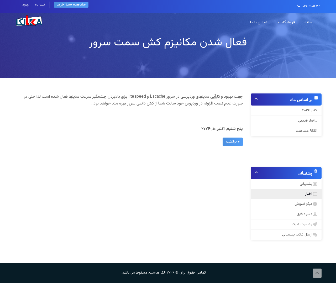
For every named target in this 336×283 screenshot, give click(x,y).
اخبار (310, 194)
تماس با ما (258, 22)
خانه (308, 22)
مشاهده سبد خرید (71, 5)
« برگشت (233, 142)
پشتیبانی (308, 184)
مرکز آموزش (305, 204)
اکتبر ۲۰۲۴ (310, 110)
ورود (25, 4)
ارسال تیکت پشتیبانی (299, 235)
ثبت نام (40, 4)
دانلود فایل (306, 214)
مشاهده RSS (306, 131)
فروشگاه (286, 22)
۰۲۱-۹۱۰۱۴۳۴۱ (309, 6)
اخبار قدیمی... (308, 120)
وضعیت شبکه (304, 224)
